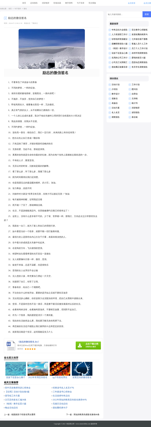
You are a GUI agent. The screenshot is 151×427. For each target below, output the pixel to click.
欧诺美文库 (71, 424)
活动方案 (116, 108)
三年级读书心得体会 (62, 392)
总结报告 (34, 3)
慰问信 (135, 89)
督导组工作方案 (12, 396)
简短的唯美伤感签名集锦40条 (86, 414)
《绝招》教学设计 (120, 48)
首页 (24, 3)
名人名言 (116, 112)
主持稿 (135, 98)
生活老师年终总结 (61, 396)
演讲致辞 (45, 3)
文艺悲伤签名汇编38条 (15, 400)
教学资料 (69, 3)
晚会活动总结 (11, 408)
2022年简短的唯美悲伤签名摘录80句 (70, 400)
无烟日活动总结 (60, 404)
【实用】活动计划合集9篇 (17, 392)
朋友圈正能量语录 (120, 67)
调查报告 (116, 117)
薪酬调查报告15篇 (120, 44)
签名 (25, 9)
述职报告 (136, 112)
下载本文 (34, 23)
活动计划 (116, 84)
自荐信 (135, 94)
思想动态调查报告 (140, 62)
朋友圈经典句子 (60, 408)
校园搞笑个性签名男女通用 (23, 414)
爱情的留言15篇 (139, 58)
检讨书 (135, 103)
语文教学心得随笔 (140, 30)
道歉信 (115, 98)
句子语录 (80, 3)
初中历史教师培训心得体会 (17, 388)
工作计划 (136, 84)
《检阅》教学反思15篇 (15, 404)
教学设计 (116, 94)
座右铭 (135, 117)
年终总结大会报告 (120, 30)
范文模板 (92, 3)
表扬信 (115, 103)
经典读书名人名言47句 (63, 388)
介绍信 (115, 89)
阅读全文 (27, 23)
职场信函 (57, 3)
